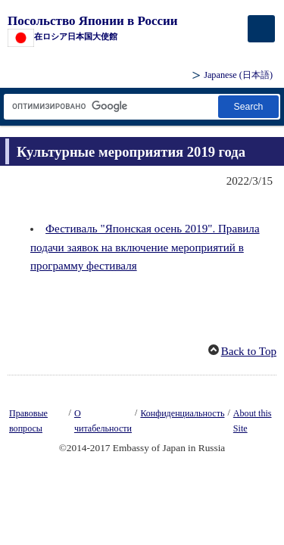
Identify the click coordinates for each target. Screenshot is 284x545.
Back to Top (248, 351)
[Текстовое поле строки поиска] (109, 106)
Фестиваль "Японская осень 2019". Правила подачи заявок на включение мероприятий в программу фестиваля (145, 247)
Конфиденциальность (182, 413)
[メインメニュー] (261, 28)
